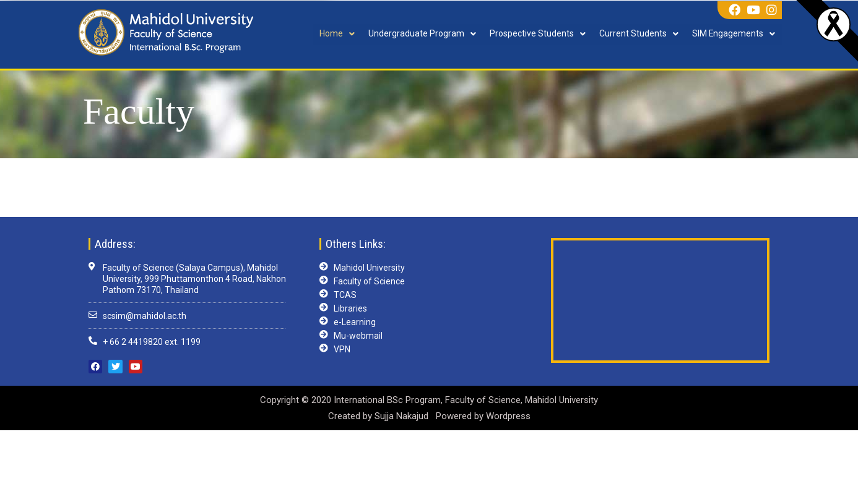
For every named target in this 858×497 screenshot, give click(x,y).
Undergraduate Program (421, 34)
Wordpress (508, 416)
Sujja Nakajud (403, 416)
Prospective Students (537, 34)
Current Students (638, 34)
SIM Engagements (733, 34)
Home (336, 34)
